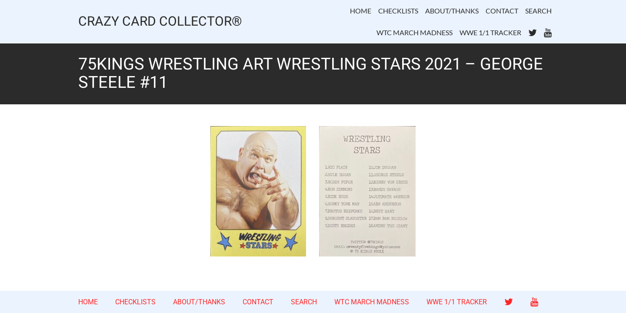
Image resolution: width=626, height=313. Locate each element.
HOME (360, 11)
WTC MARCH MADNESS (414, 32)
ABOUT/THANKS (452, 11)
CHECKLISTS (398, 11)
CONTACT (502, 11)
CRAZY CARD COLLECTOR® (160, 22)
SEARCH (538, 11)
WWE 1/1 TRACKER (490, 32)
